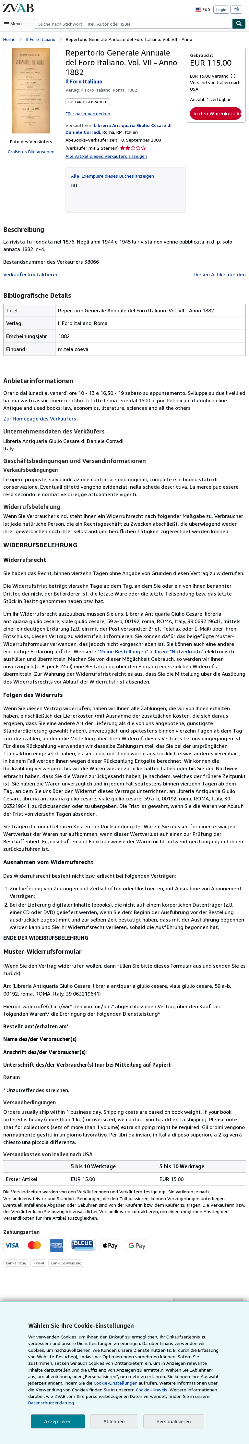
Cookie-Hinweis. (90, 1396)
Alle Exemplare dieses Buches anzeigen (112, 175)
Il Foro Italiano (40, 38)
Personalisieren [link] (170, 1421)
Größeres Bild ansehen (31, 151)
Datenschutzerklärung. (173, 1402)
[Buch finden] (238, 24)
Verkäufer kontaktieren (29, 274)
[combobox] (133, 24)
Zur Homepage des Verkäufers (38, 418)
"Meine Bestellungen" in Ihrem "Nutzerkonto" (86, 651)
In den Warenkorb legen (218, 113)
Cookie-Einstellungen (57, 1389)
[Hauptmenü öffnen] (14, 24)
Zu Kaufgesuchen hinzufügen (208, 1289)
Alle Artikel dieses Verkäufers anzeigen (104, 155)
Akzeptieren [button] (57, 1421)
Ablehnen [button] (112, 1421)
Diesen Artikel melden (221, 274)
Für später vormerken (87, 112)
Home (9, 38)
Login (221, 9)
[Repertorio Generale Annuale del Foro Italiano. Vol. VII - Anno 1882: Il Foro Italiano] (31, 90)
